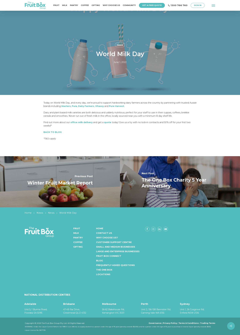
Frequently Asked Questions (115, 265)
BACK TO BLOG (52, 132)
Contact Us (104, 233)
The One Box (104, 269)
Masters (66, 106)
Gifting (78, 246)
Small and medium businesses (115, 246)
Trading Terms (207, 323)
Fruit (76, 228)
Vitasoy (99, 106)
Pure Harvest (116, 106)
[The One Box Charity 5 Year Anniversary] (180, 181)
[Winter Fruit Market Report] (60, 181)
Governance (155, 323)
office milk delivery (81, 122)
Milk (76, 233)
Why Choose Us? (107, 237)
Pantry (78, 237)
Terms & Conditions (188, 323)
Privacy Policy (170, 323)
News (120, 45)
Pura (74, 106)
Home (28, 212)
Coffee (77, 242)
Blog (99, 260)
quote (107, 122)
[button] (213, 5)
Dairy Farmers (86, 106)
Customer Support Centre (114, 242)
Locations (103, 274)
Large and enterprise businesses (118, 251)
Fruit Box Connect (108, 256)
